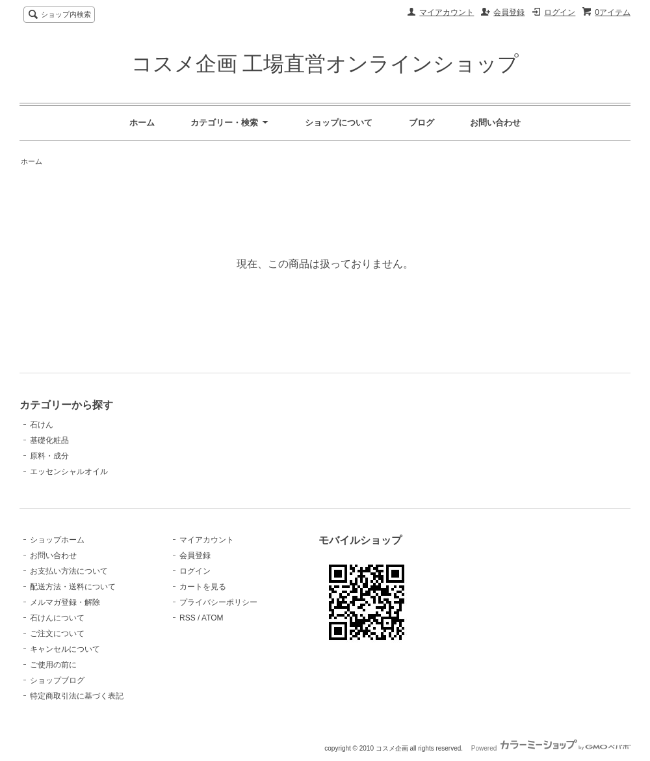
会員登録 (509, 12)
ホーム (142, 122)
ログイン (559, 12)
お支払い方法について (69, 571)
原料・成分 (49, 456)
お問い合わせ (495, 122)
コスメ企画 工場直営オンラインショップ (325, 63)
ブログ (421, 122)
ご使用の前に (53, 664)
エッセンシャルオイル (69, 471)
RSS (187, 617)
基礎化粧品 (49, 440)
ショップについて (338, 122)
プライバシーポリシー (218, 602)
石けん (41, 424)
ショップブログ (57, 680)
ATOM (213, 617)
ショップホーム (57, 539)
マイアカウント (446, 12)
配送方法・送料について (73, 586)
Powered (550, 748)
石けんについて (57, 617)
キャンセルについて (65, 649)
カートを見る (202, 586)
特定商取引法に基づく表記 (77, 696)
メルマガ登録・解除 (65, 602)
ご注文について (57, 633)
